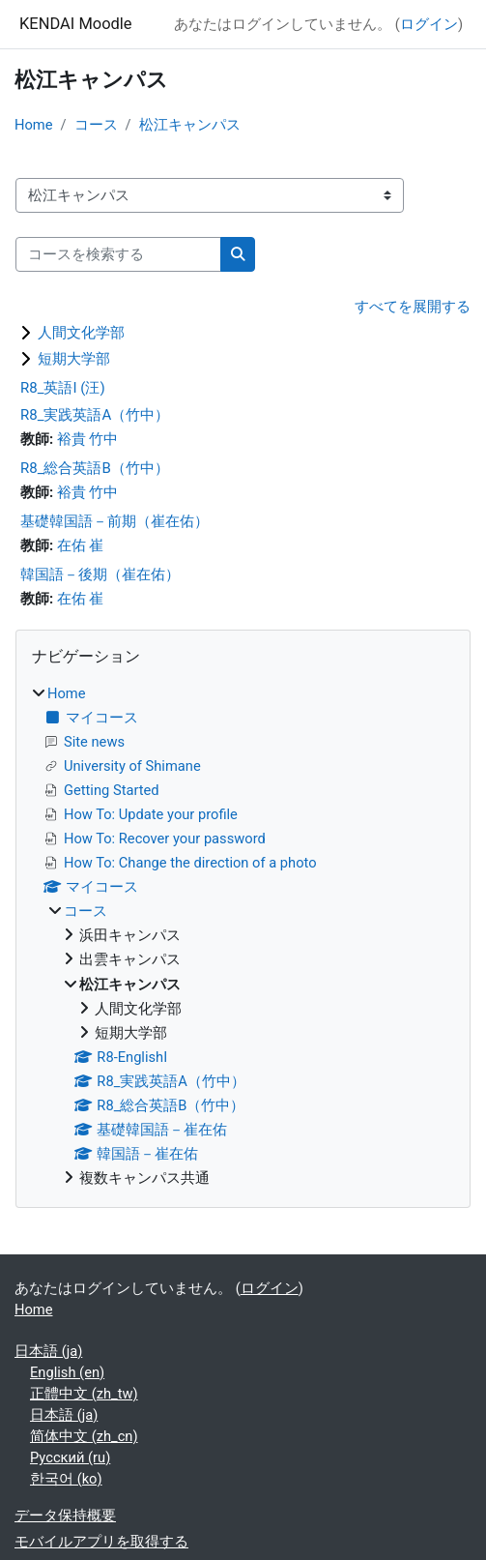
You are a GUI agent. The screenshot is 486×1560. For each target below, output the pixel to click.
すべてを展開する (413, 306)
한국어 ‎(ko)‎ (66, 1478)
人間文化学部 (81, 332)
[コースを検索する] (118, 254)
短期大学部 (74, 359)
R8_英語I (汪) (62, 388)
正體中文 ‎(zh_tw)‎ (84, 1393)
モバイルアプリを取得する (101, 1541)
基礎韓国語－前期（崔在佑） (114, 521)
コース (96, 124)
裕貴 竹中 (88, 439)
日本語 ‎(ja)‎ (48, 1351)
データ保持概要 (65, 1515)
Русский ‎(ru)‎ (70, 1457)
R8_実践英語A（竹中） (94, 415)
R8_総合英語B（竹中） (94, 468)
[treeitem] (243, 936)
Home (33, 124)
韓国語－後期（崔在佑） (100, 574)
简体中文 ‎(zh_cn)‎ (84, 1436)
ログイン (429, 24)
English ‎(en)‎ (67, 1372)
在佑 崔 (80, 545)
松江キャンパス (190, 124)
